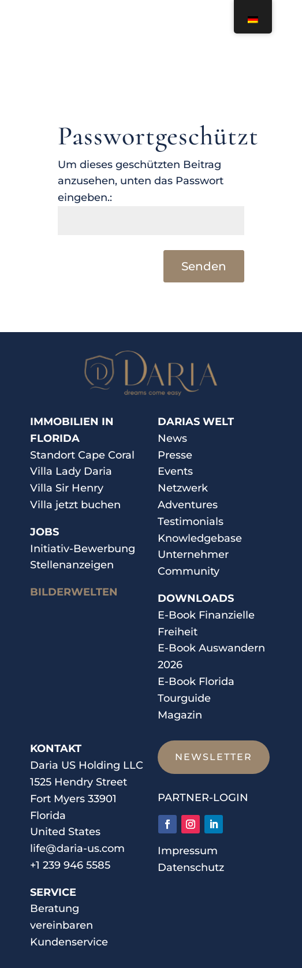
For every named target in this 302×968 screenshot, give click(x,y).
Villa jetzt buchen (75, 504)
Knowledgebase (200, 538)
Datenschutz (191, 867)
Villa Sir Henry (66, 488)
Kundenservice (69, 942)
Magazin (180, 715)
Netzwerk (183, 488)
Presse (175, 455)
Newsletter (213, 756)
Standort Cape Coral (82, 455)
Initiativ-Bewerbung (82, 548)
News (172, 438)
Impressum (188, 850)
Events (175, 471)
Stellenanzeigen (72, 565)
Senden (203, 266)
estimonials (193, 521)
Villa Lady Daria (71, 471)
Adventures (188, 504)
